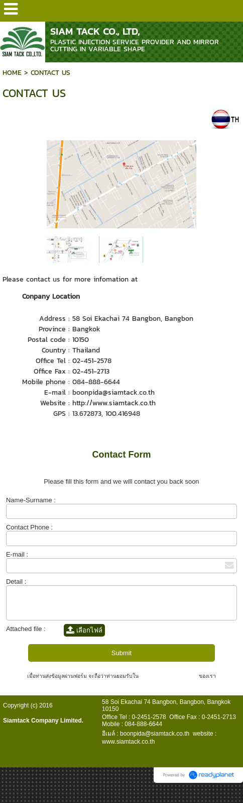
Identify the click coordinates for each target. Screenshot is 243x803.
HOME (12, 72)
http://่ (82, 403)
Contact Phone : (29, 527)
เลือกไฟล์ (84, 630)
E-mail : (17, 554)
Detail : (16, 581)
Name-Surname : (31, 500)
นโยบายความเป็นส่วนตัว (169, 676)
